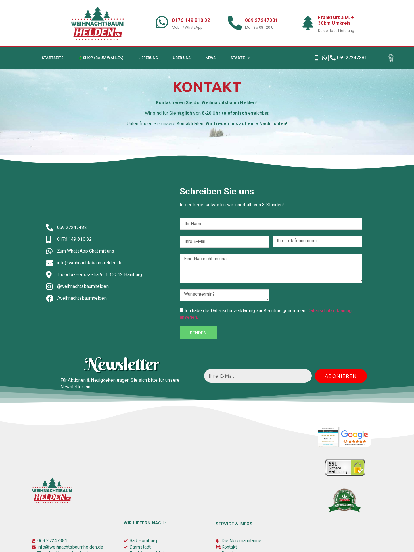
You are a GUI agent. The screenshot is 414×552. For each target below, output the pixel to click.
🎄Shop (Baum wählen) (100, 58)
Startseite (52, 58)
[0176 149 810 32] (162, 22)
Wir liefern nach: (145, 523)
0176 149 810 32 (191, 20)
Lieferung (148, 58)
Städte (240, 58)
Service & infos (234, 523)
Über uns (182, 58)
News (211, 58)
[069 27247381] (235, 23)
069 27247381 (261, 20)
